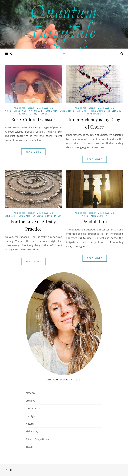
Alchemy (20, 107)
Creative (34, 107)
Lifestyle (20, 110)
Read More (33, 151)
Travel (43, 113)
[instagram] (6, 470)
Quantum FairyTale (64, 20)
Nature (34, 110)
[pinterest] (11, 470)
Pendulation (94, 221)
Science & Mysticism (47, 215)
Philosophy (49, 110)
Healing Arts (33, 408)
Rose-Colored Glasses (33, 119)
